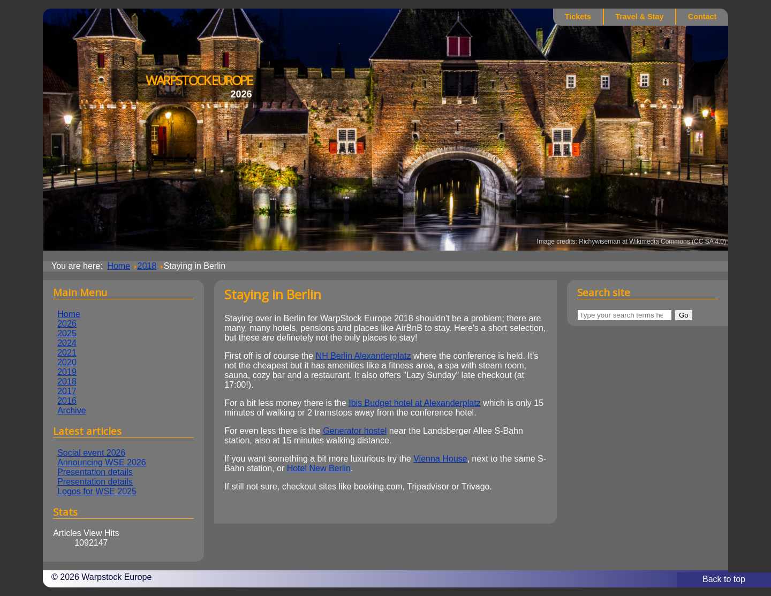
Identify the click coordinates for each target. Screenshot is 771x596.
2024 (67, 343)
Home (68, 314)
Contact (702, 16)
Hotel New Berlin (319, 468)
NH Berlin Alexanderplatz (363, 355)
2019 (67, 371)
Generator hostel (355, 430)
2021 (67, 352)
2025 (67, 333)
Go (684, 315)
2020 (67, 362)
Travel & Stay (639, 16)
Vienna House (440, 458)
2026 (67, 323)
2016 (67, 400)
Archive (71, 410)
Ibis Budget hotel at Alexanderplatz (414, 403)
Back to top (723, 579)
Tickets (578, 16)
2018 (67, 381)
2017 (67, 391)
